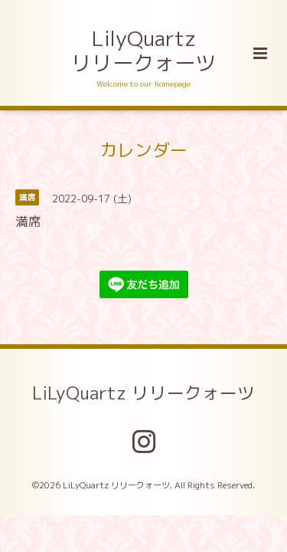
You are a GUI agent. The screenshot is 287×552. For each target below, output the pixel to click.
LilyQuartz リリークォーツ (143, 50)
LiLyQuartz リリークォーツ (143, 393)
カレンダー (143, 149)
